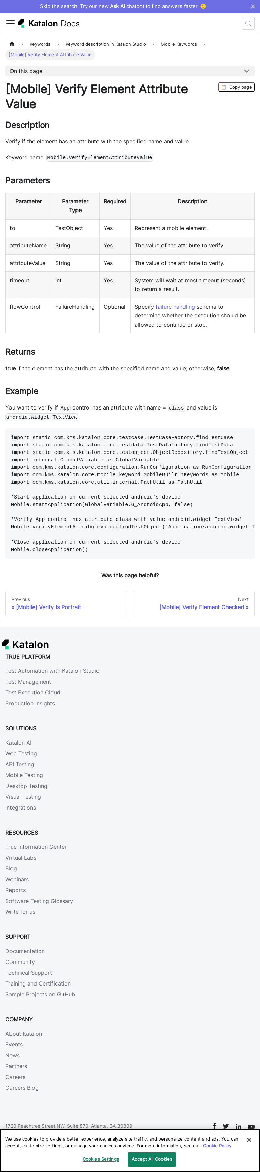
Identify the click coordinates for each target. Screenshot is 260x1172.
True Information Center (36, 846)
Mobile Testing (24, 775)
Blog (11, 868)
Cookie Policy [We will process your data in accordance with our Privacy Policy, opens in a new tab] (217, 1145)
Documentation (25, 951)
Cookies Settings (101, 1159)
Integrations (20, 807)
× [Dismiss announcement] (252, 6)
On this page (26, 71)
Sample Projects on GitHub (40, 994)
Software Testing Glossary (39, 901)
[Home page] (11, 44)
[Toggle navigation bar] (10, 23)
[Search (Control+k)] (248, 23)
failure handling (175, 306)
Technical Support (28, 972)
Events (14, 1044)
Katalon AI (18, 742)
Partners (16, 1066)
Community (20, 961)
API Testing (19, 764)
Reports (15, 890)
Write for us (20, 911)
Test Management (28, 681)
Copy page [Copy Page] (236, 87)
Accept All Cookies (152, 1159)
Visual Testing (23, 796)
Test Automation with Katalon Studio (52, 670)
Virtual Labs (20, 857)
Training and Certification (38, 983)
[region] (130, 1150)
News (12, 1055)
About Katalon (23, 1033)
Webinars (17, 879)
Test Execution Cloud (32, 692)
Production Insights (30, 703)
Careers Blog (22, 1087)
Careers (15, 1077)
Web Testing (21, 753)
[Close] (249, 1139)
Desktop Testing (26, 785)
